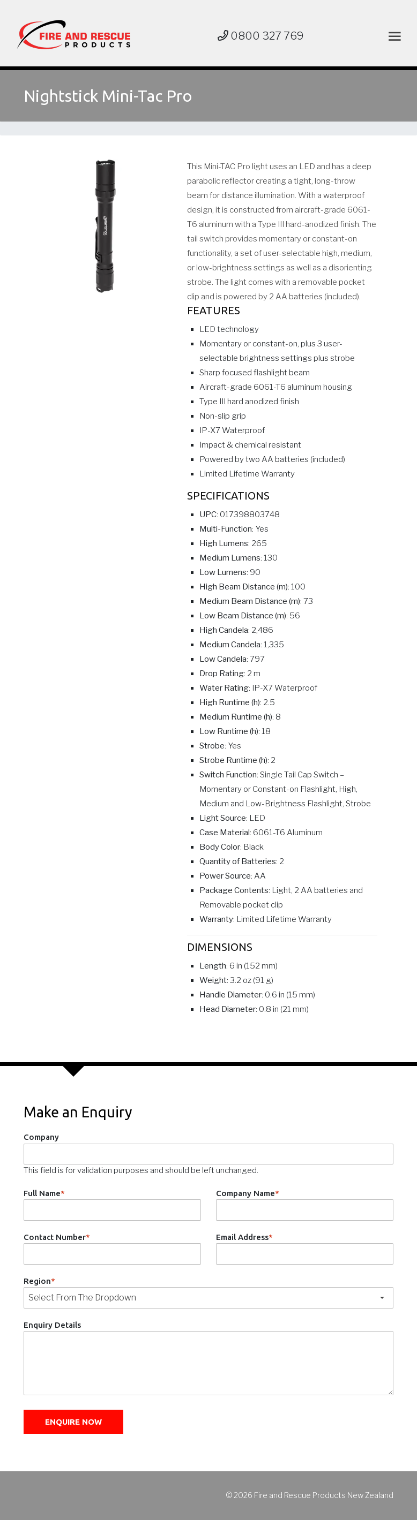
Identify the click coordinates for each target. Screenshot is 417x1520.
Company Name (247, 1193)
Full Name (44, 1193)
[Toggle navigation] (392, 36)
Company (41, 1136)
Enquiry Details (52, 1324)
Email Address (244, 1237)
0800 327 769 (261, 35)
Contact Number (57, 1237)
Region (39, 1280)
